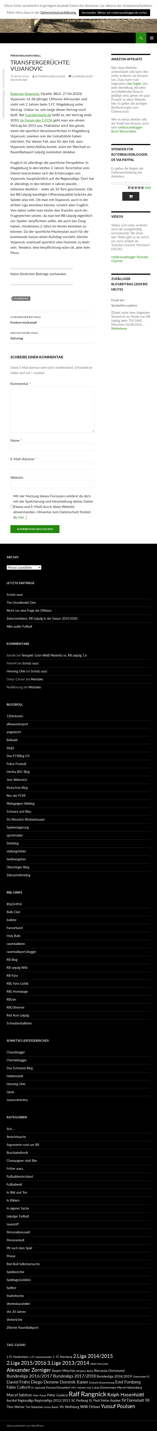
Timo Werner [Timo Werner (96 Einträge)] (16, 1407)
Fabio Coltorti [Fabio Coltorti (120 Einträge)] (18, 1387)
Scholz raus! (15, 594)
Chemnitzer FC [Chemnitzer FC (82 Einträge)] (141, 1376)
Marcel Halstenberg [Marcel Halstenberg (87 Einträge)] (129, 1387)
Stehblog (13, 843)
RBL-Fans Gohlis (18, 983)
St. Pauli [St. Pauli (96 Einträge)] (94, 1400)
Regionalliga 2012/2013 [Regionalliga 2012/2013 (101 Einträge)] (52, 1400)
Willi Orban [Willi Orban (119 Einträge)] (90, 1406)
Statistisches (15, 1296)
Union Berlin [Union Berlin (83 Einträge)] (51, 1407)
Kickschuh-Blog (17, 787)
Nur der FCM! (16, 795)
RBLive (11, 999)
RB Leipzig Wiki (17, 967)
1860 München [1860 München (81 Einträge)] (99, 1363)
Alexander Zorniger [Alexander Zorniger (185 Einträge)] (29, 1370)
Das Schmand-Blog (20, 1068)
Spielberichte (15, 1272)
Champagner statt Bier (22, 1160)
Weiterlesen (119, 328)
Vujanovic (21, 298)
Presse (11, 1256)
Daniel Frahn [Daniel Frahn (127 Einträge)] (18, 1382)
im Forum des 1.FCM (36, 120)
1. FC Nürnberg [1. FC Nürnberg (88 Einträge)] (62, 1357)
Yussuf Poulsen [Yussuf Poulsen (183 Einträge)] (118, 1406)
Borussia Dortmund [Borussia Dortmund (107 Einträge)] (109, 1370)
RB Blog (12, 960)
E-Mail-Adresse (23, 459)
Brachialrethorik (17, 1153)
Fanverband (15, 928)
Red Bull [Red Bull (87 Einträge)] (12, 1400)
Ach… (10, 1129)
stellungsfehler (16, 851)
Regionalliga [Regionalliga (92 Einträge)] (26, 1400)
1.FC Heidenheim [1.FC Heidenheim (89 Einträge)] (18, 1357)
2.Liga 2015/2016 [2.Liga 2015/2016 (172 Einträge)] (26, 1363)
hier (21, 517)
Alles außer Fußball (19, 626)
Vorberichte (14, 1319)
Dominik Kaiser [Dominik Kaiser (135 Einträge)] (74, 1381)
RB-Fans (12, 975)
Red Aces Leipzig (18, 1015)
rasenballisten (16, 944)
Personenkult (15, 1240)
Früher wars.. (15, 1168)
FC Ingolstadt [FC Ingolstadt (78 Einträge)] (38, 1387)
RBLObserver (16, 1007)
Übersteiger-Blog (18, 867)
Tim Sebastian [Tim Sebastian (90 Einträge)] (34, 1407)
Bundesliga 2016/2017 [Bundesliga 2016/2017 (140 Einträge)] (29, 1375)
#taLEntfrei (14, 904)
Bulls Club (13, 912)
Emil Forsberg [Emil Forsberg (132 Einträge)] (128, 1381)
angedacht (14, 732)
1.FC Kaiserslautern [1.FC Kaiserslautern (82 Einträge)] (40, 1357)
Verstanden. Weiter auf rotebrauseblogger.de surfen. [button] (114, 12)
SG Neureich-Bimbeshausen (26, 819)
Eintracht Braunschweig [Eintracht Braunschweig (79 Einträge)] (101, 1382)
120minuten (15, 716)
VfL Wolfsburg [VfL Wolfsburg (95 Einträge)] (69, 1407)
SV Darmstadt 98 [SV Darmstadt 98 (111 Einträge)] (135, 1400)
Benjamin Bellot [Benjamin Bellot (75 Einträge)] (84, 1370)
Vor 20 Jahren (16, 1312)
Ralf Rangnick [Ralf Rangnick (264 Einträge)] (87, 1394)
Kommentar (20, 383)
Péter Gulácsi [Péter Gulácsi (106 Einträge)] (57, 1395)
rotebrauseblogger (50, 76)
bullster (12, 920)
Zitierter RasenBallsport (22, 1327)
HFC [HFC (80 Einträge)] (74, 1387)
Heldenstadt (15, 1076)
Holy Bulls (13, 936)
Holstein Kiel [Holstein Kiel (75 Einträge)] (84, 1387)
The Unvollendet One (21, 602)
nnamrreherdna (17, 1100)
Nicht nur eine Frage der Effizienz (29, 610)
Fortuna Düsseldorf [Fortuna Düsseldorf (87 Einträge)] (58, 1387)
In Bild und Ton (17, 1192)
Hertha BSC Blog (18, 772)
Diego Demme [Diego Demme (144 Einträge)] (45, 1381)
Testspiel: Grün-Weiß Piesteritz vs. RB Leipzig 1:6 (54, 655)
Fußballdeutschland (20, 1176)
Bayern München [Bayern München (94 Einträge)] (63, 1370)
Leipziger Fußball (18, 1216)
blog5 (10, 748)
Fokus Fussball (16, 764)
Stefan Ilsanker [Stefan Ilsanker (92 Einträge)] (111, 1400)
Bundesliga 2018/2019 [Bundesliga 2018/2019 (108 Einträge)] (114, 1376)
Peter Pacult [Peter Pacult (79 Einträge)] (39, 1395)
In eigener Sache (18, 1208)
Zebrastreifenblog (18, 875)
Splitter (11, 1288)
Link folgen (133, 83)
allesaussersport (17, 724)
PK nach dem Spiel (19, 1248)
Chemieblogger (17, 1060)
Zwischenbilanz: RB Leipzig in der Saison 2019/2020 (42, 618)
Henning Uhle (16, 671)
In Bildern (13, 1200)
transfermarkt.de (38, 115)
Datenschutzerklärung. (58, 12)
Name (16, 440)
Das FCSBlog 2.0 (18, 756)
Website (16, 477)
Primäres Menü (151, 38)
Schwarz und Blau (19, 811)
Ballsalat (12, 740)
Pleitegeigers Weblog (20, 803)
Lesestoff (13, 1224)
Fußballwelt (14, 1184)
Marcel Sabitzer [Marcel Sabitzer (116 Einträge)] (19, 1395)
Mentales (37, 679)
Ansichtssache (16, 1137)
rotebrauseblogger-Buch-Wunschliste (127, 129)
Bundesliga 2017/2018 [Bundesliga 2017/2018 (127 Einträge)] (74, 1376)
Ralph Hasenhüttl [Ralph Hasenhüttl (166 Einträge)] (125, 1394)
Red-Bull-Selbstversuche (23, 1264)
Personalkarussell (25, 55)
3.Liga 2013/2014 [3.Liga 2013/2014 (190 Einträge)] (68, 1362)
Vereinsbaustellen (18, 1304)
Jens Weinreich (17, 780)
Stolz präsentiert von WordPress (25, 1425)
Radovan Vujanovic (25, 93)
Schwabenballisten (19, 1023)
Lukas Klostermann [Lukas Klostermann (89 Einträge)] (104, 1387)
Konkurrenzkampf (52, 319)
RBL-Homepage (17, 991)
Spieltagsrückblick (19, 1280)
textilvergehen (16, 859)
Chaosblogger (16, 1052)
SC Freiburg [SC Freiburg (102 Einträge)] (79, 1400)
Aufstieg (52, 335)
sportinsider (15, 835)
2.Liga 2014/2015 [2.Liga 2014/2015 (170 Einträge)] (93, 1356)
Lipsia (10, 1092)
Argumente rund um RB (23, 1145)
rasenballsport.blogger (21, 952)
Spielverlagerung (18, 827)
